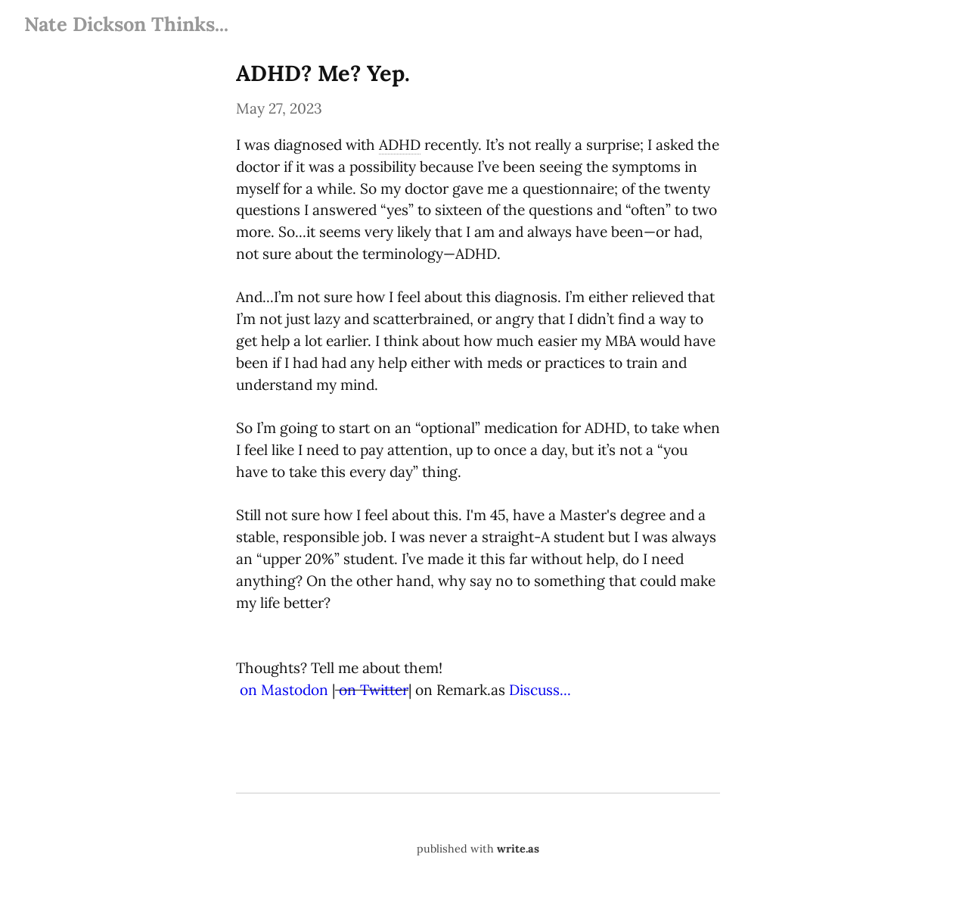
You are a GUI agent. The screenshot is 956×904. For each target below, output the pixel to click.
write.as (518, 849)
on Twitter (373, 690)
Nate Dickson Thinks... (126, 23)
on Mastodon (284, 690)
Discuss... (540, 690)
